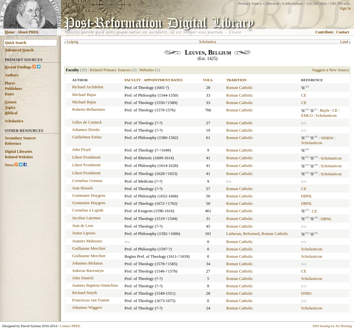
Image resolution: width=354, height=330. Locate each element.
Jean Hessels (82, 188)
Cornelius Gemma (87, 180)
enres (10, 102)
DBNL (306, 196)
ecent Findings (18, 67)
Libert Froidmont (86, 157)
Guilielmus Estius (86, 137)
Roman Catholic (239, 87)
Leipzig (72, 42)
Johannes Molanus (87, 263)
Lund (344, 42)
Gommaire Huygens (88, 195)
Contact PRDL (70, 326)
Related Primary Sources (110, 70)
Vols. (208, 80)
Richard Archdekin (87, 87)
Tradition (236, 80)
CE (303, 95)
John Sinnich (82, 278)
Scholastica (14, 121)
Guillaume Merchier (89, 248)
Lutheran (233, 233)
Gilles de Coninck (87, 122)
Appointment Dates (163, 80)
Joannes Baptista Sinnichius (95, 285)
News (9, 165)
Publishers (13, 88)
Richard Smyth (84, 293)
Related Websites (19, 157)
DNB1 (306, 293)
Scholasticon (326, 115)
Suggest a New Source (330, 70)
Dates (9, 94)
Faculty (133, 80)
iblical (11, 113)
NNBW (327, 138)
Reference (13, 143)
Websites (146, 70)
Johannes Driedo (86, 129)
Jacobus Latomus (86, 218)
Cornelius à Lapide (87, 210)
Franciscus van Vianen (90, 300)
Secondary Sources (20, 138)
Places (10, 83)
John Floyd (81, 149)
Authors (11, 75)
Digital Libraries (18, 151)
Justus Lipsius (83, 233)
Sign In (345, 8)
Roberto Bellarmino (88, 109)
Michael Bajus (84, 94)
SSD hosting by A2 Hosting (332, 326)
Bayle (325, 111)
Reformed (251, 233)
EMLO (307, 115)
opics (10, 107)
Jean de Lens (82, 225)
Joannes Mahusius (87, 241)
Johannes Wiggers (87, 307)
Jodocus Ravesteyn (88, 270)
